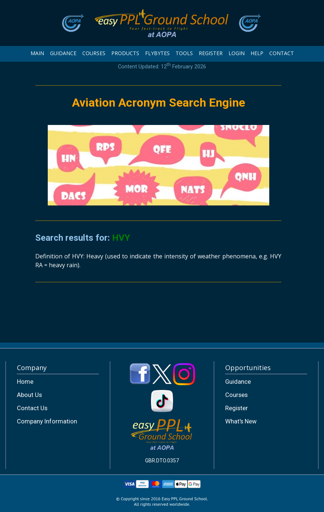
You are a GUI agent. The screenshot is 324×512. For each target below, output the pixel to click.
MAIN (37, 53)
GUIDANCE (63, 53)
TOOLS (184, 53)
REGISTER (211, 53)
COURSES (93, 53)
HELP (257, 53)
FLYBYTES (157, 53)
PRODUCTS (125, 53)
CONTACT (281, 53)
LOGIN (236, 53)
